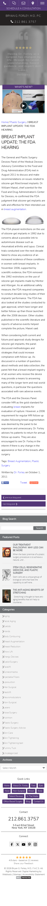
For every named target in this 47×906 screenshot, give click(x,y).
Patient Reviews (16, 796)
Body (40, 791)
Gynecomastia (11, 672)
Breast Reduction (12, 647)
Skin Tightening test (13, 743)
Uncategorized (11, 753)
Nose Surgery (10, 713)
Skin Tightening (11, 738)
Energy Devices (11, 657)
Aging (7, 616)
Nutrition (8, 718)
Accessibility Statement (33, 874)
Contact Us (38, 802)
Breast (31, 791)
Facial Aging (10, 621)
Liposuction (9, 682)
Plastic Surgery (18, 122)
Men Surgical (10, 687)
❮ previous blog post (12, 498)
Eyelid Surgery (11, 662)
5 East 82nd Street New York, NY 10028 (23, 826)
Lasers (7, 707)
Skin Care (8, 733)
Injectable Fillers (11, 677)
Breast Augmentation (19, 461)
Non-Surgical (10, 702)
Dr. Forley (19, 472)
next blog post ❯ (10, 504)
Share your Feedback (23, 863)
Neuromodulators (12, 697)
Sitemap (17, 874)
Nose (7, 791)
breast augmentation (15, 209)
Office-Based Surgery (13, 802)
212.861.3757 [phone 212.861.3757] (23, 21)
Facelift (7, 667)
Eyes (41, 786)
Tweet (23, 482)
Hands (7, 631)
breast (17, 407)
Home (4, 122)
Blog (28, 802)
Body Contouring (12, 636)
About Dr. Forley (20, 786)
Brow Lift (8, 652)
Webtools (7, 874)
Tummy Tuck (10, 748)
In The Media (32, 796)
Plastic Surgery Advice (15, 728)
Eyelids (7, 626)
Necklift (7, 692)
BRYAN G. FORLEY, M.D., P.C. (23, 15)
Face (33, 786)
